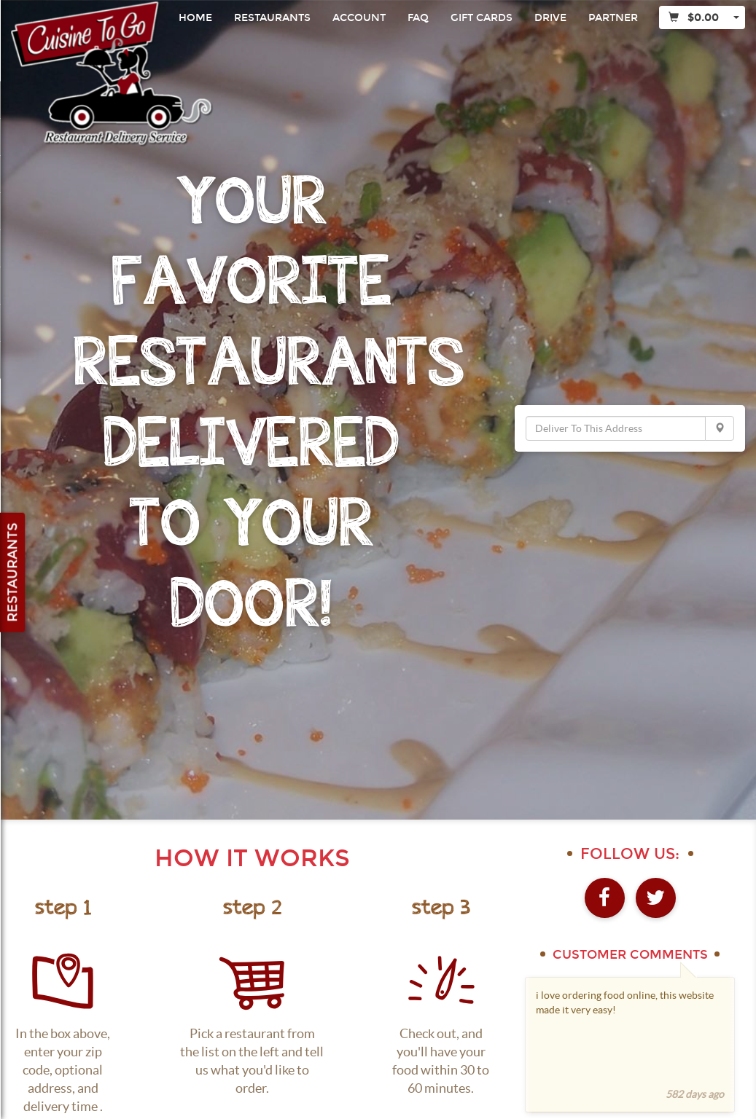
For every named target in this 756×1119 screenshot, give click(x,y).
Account (359, 18)
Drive (550, 18)
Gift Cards (482, 18)
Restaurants (272, 18)
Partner (613, 18)
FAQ (418, 18)
